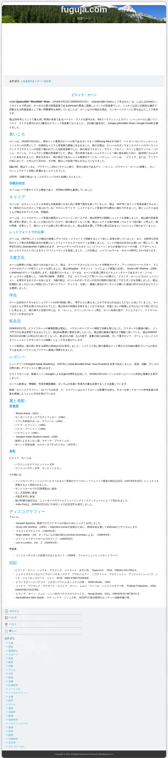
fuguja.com (84, 9)
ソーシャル (14, 689)
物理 (10, 735)
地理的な (13, 650)
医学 (10, 700)
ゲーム (12, 704)
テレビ (12, 669)
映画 (10, 677)
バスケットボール (18, 723)
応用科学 (13, 685)
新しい (12, 630)
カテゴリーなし (16, 746)
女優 (10, 696)
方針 (10, 673)
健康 (10, 727)
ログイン (14, 611)
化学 (10, 731)
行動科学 (13, 738)
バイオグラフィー (18, 692)
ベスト (12, 624)
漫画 (10, 708)
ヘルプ (12, 617)
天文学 (12, 742)
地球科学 (13, 719)
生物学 (12, 712)
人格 (22, 81)
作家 (10, 666)
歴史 (29, 81)
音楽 (48, 81)
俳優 (10, 681)
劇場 (10, 715)
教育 (10, 662)
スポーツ (39, 81)
